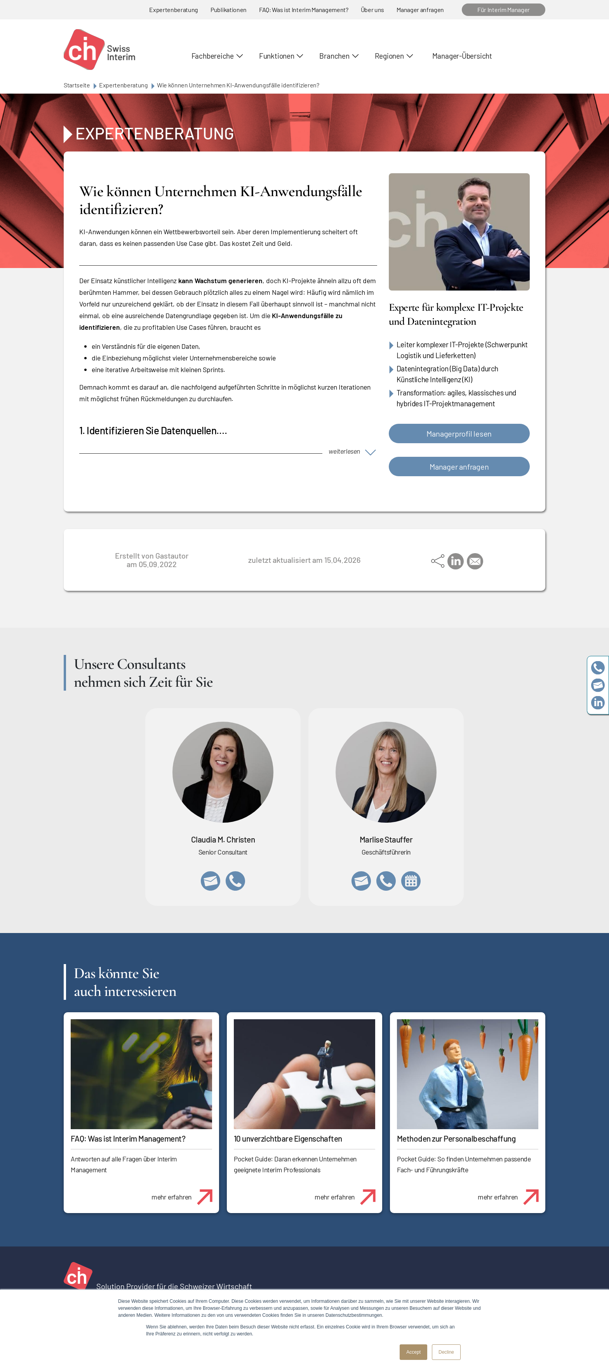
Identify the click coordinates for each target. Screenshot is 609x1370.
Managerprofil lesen (459, 433)
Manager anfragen (420, 9)
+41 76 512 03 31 (235, 881)
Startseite (77, 85)
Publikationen (229, 9)
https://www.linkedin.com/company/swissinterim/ (598, 702)
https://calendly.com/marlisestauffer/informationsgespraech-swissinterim (411, 881)
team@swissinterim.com (598, 685)
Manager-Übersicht (462, 55)
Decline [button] (446, 1352)
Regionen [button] (389, 55)
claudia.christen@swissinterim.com (210, 881)
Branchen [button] (334, 55)
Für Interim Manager (503, 9)
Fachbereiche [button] (212, 55)
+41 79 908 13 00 (386, 881)
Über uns (372, 9)
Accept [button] (413, 1352)
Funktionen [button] (276, 55)
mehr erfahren (185, 1193)
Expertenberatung (173, 9)
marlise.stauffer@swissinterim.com (361, 881)
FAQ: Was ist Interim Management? (303, 9)
